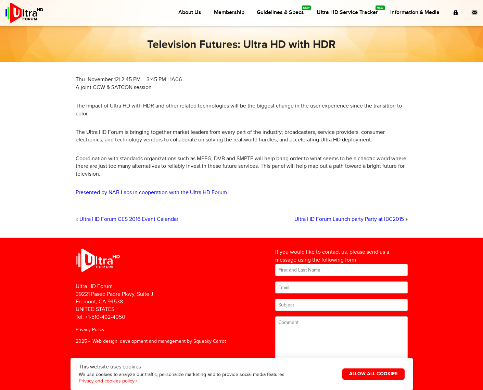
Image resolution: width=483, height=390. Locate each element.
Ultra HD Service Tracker (347, 12)
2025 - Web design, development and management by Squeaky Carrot (151, 341)
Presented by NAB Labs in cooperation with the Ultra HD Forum (151, 192)
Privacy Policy (90, 329)
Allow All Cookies (373, 374)
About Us (189, 12)
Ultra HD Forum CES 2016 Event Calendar (128, 219)
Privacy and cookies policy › (108, 381)
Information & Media (415, 12)
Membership (229, 12)
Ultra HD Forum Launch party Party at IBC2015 (349, 219)
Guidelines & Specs (280, 12)
